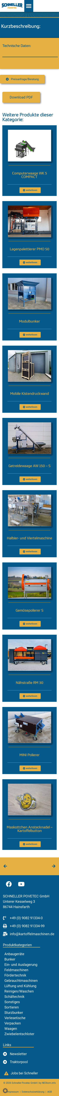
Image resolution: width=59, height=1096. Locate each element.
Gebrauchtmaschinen (21, 981)
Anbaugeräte (14, 954)
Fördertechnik (15, 975)
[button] (21, 97)
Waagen (10, 1029)
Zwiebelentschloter (19, 1034)
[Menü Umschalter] (29, 6)
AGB (49, 1091)
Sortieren (11, 1007)
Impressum (13, 1091)
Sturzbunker (13, 1013)
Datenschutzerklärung (33, 1091)
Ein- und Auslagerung (20, 965)
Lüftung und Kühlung (20, 986)
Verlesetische (14, 1018)
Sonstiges (12, 1002)
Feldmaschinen (16, 970)
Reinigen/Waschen (19, 991)
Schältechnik (14, 997)
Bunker (9, 959)
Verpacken (12, 1023)
